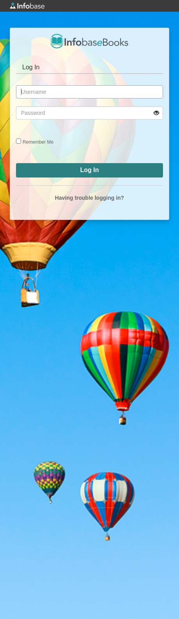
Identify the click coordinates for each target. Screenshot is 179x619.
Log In (30, 67)
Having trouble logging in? (89, 198)
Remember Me (38, 142)
